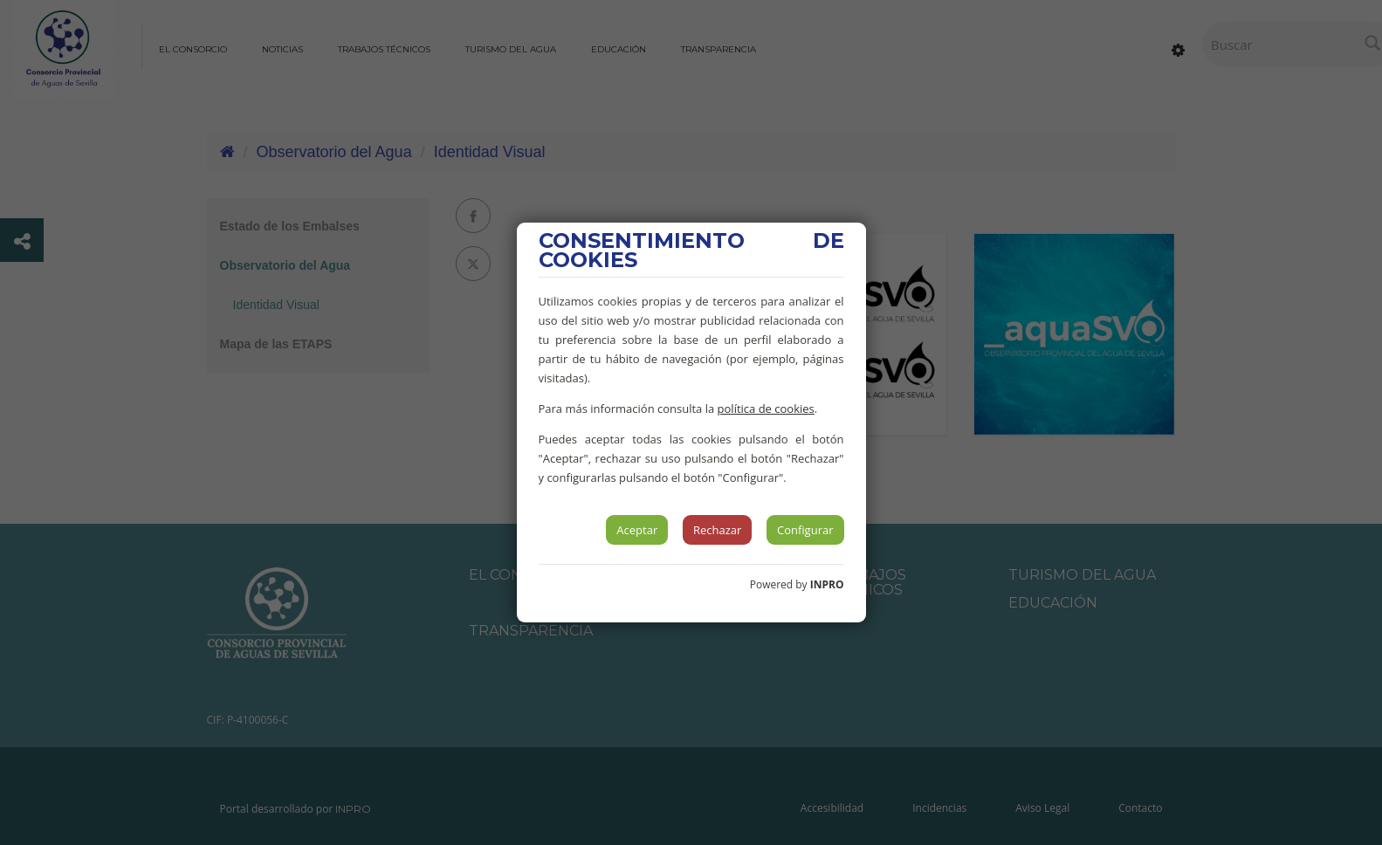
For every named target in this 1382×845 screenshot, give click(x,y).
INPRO (827, 584)
